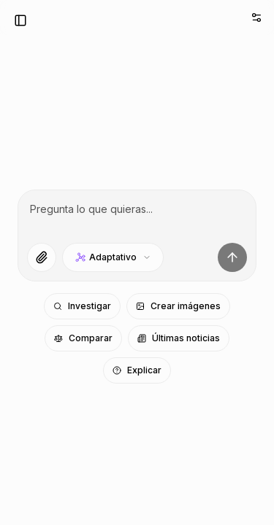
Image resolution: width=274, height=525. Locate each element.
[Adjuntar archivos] (41, 257)
